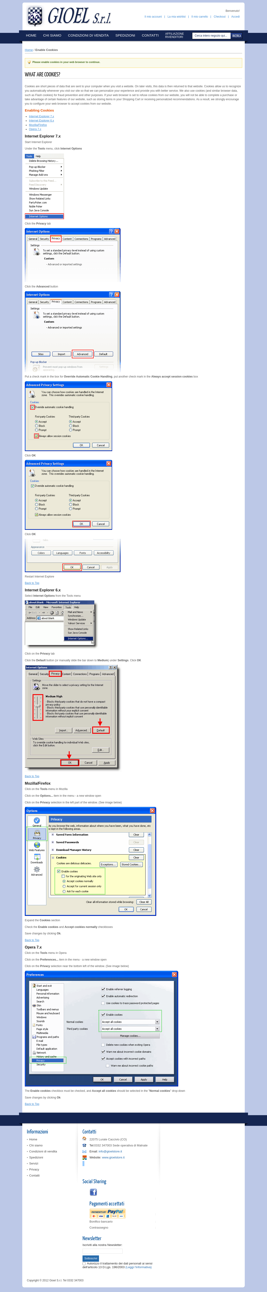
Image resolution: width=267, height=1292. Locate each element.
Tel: (91, 1145)
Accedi (235, 16)
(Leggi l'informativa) (138, 1267)
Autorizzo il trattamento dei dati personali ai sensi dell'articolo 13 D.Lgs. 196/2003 (117, 1265)
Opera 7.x (35, 129)
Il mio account (153, 16)
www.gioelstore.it (113, 1157)
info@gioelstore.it (110, 1151)
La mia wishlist (177, 16)
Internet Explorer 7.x (41, 116)
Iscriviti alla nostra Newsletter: (102, 1245)
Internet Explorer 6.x (41, 120)
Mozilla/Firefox (38, 125)
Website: (95, 1157)
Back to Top (32, 583)
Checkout (220, 16)
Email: (93, 1151)
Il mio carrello (199, 16)
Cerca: (192, 36)
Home (29, 50)
